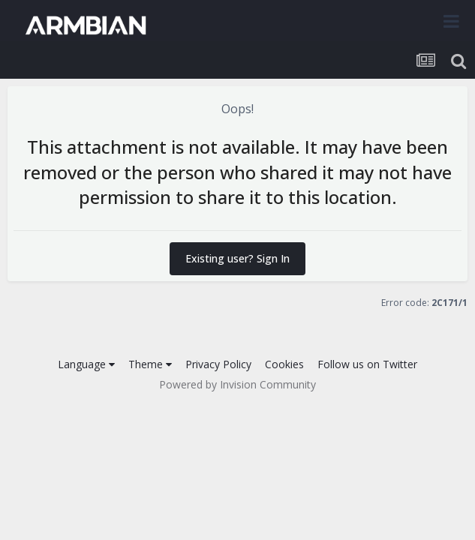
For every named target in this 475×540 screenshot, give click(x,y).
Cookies (284, 364)
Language (86, 364)
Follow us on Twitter (367, 364)
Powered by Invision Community (237, 384)
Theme (150, 364)
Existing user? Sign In (237, 258)
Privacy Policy (218, 364)
